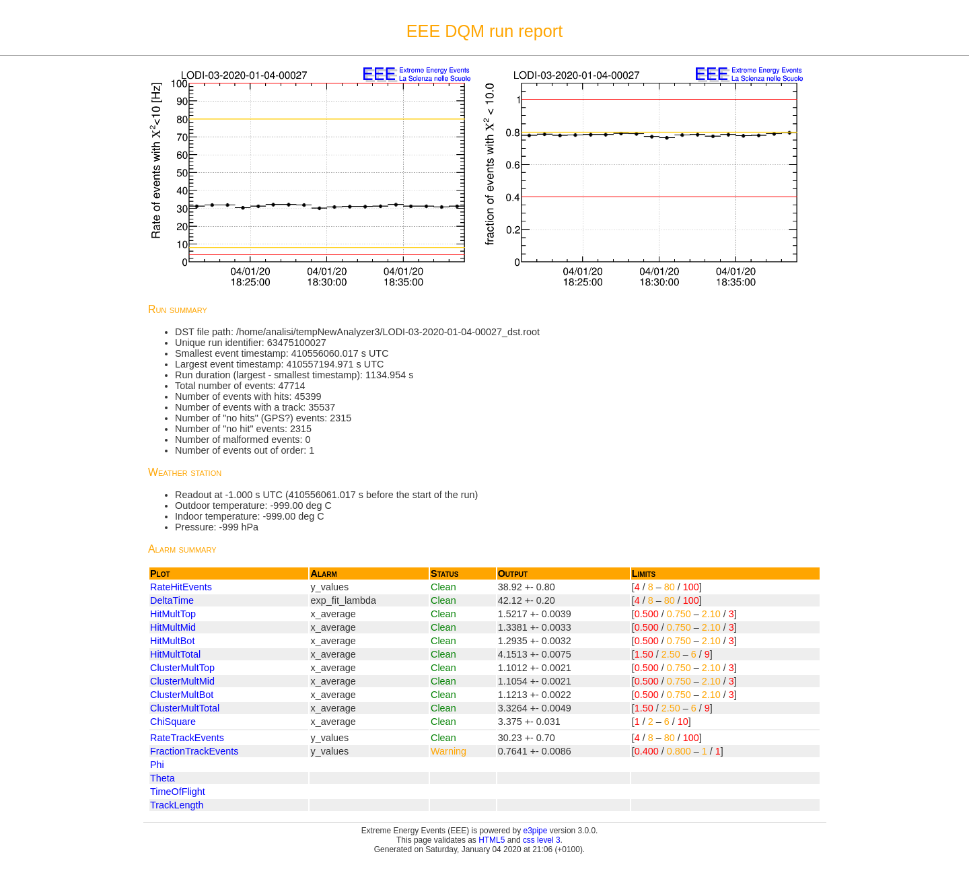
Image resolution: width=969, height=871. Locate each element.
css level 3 (542, 840)
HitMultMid (173, 627)
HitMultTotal (175, 654)
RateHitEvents (181, 587)
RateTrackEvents (187, 737)
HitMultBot (172, 640)
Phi (157, 764)
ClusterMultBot (181, 694)
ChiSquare (173, 721)
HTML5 (491, 840)
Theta (162, 778)
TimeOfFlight (177, 791)
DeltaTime (172, 600)
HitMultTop (173, 613)
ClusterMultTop (182, 667)
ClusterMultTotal (184, 708)
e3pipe (536, 830)
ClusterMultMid (182, 681)
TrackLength (176, 805)
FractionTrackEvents (194, 751)
